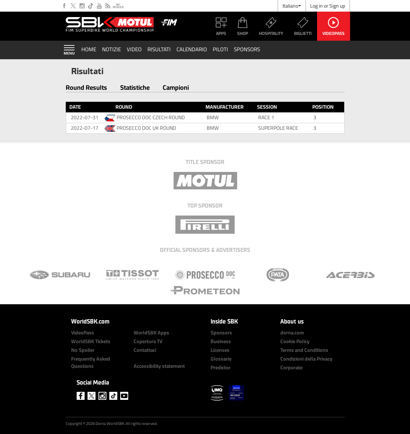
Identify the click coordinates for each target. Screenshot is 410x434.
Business (221, 341)
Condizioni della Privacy (306, 358)
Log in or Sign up (327, 6)
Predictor (221, 367)
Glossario (221, 358)
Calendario (191, 49)
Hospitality (271, 33)
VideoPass (333, 33)
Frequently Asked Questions (90, 362)
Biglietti (303, 33)
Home (88, 49)
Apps (221, 33)
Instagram (82, 6)
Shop (242, 33)
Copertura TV (148, 341)
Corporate (291, 367)
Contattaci (145, 350)
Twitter (73, 6)
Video (134, 49)
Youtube (99, 6)
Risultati (159, 49)
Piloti (220, 49)
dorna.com (292, 332)
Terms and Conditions (304, 350)
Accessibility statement (159, 366)
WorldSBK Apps (151, 332)
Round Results (86, 87)
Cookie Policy (294, 341)
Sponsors (247, 49)
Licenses (220, 350)
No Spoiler (118, 6)
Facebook (64, 6)
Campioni (176, 87)
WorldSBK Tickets (90, 341)
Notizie (111, 49)
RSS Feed (108, 6)
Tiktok (90, 6)
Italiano (292, 6)
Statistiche (135, 87)
